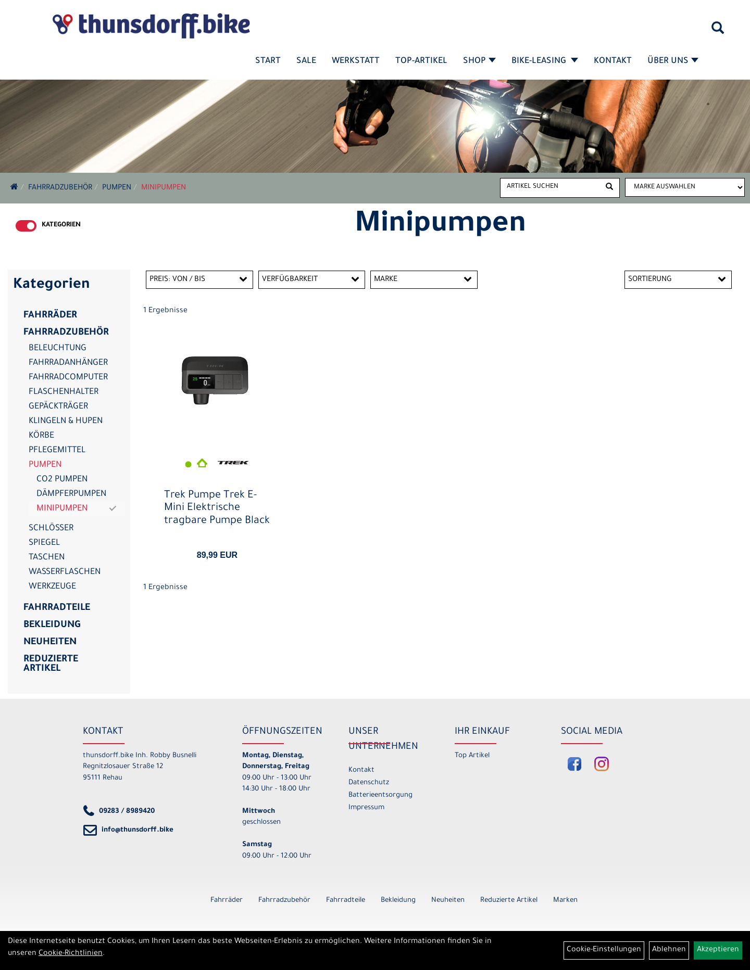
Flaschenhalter (63, 392)
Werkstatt (356, 61)
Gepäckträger (58, 407)
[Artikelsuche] (717, 31)
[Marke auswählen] (685, 187)
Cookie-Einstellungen (604, 950)
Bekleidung (51, 625)
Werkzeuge (52, 587)
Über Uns (672, 61)
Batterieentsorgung (380, 795)
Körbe (41, 436)
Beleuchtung (57, 348)
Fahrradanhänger (68, 363)
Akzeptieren (718, 950)
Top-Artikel (421, 61)
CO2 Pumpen (62, 479)
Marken (565, 900)
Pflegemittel (57, 450)
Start (268, 61)
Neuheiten (50, 642)
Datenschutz (368, 783)
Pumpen (116, 188)
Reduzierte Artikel (50, 664)
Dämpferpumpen (71, 494)
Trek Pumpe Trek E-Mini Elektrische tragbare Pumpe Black (217, 508)
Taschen (47, 558)
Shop (479, 61)
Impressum (366, 808)
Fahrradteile (56, 608)
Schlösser (51, 528)
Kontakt (613, 61)
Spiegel (44, 543)
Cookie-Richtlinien (71, 954)
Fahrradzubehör (60, 188)
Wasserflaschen (65, 572)
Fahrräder (50, 316)
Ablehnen (669, 950)
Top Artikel (472, 756)
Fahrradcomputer (68, 377)
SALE (306, 61)
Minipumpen (163, 188)
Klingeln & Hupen (66, 421)
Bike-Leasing (544, 61)
